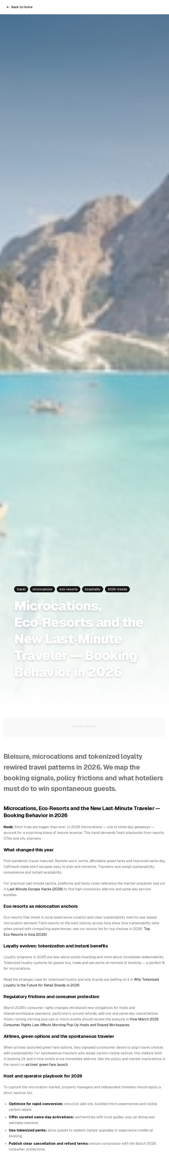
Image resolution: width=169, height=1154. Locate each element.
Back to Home (19, 7)
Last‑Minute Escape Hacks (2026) (35, 889)
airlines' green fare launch (47, 1064)
